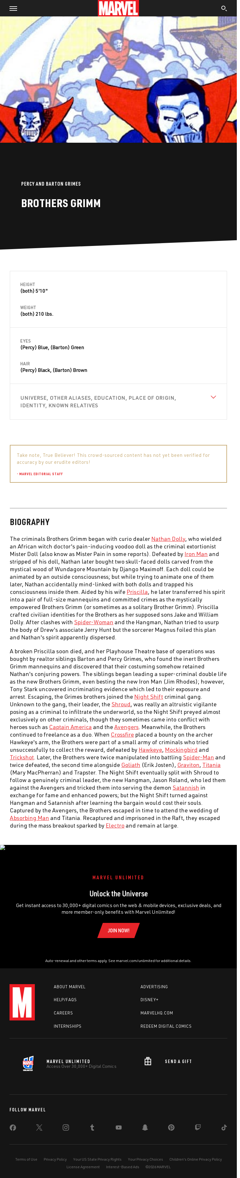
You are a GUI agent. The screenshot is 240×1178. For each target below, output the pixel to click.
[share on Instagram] (66, 1122)
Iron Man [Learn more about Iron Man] (196, 553)
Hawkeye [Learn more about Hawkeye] (150, 749)
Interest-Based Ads (122, 1160)
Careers (63, 1006)
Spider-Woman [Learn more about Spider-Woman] (93, 622)
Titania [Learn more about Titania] (211, 764)
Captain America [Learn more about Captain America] (70, 726)
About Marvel (69, 980)
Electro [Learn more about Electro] (115, 825)
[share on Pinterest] (171, 1122)
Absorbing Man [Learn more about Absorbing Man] (29, 817)
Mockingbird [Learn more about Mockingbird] (181, 749)
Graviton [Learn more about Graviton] (188, 764)
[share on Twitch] (198, 1122)
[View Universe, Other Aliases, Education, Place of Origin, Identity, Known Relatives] (118, 401)
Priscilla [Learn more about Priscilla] (137, 591)
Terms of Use (26, 1152)
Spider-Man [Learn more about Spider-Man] (198, 757)
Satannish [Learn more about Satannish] (186, 787)
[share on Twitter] (39, 1122)
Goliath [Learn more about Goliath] (130, 764)
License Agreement (83, 1160)
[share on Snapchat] (145, 1122)
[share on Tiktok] (224, 1122)
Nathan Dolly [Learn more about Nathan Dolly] (168, 538)
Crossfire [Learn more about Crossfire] (122, 734)
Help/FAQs (65, 993)
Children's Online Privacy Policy (195, 1152)
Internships (68, 1019)
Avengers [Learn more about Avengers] (126, 726)
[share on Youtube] (119, 1122)
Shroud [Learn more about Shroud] (120, 704)
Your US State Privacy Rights (97, 1152)
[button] (11, 8)
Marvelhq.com (157, 1006)
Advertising (154, 980)
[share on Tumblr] (92, 1122)
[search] (224, 9)
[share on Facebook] (12, 1122)
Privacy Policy (55, 1152)
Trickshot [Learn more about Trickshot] (22, 757)
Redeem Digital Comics (166, 1019)
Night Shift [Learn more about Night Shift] (148, 696)
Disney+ (150, 993)
